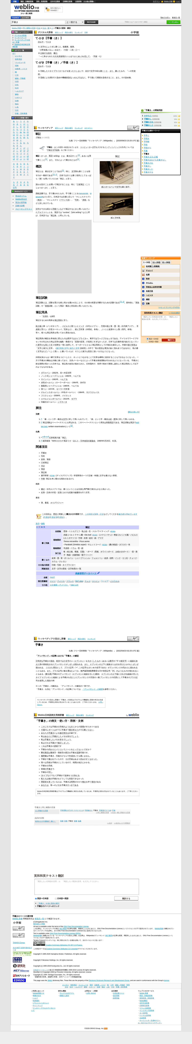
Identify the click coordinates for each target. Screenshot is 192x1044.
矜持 (147, 279)
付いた (136, 674)
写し (50, 772)
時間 (75, 762)
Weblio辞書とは (38, 993)
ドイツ (53, 581)
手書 (145, 151)
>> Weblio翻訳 (174, 313)
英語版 (52, 475)
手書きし (148, 119)
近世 (59, 492)
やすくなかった (90, 759)
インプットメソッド (112, 147)
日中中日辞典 (55, 1)
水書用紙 (76, 555)
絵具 (106, 558)
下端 (116, 674)
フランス (70, 581)
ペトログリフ (74, 531)
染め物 (128, 77)
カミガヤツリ (70, 538)
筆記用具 (58, 320)
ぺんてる (64, 379)
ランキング (79, 32)
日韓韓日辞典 (67, 1)
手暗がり (147, 148)
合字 (98, 667)
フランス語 (64, 200)
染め (58, 77)
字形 (92, 677)
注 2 (122, 302)
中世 (51, 329)
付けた (122, 664)
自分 (87, 71)
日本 (61, 175)
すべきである (72, 785)
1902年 (55, 373)
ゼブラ (74, 399)
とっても (76, 749)
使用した (43, 680)
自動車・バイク (21, 69)
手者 (113, 810)
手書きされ (148, 122)
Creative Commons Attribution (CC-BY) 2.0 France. (63, 945)
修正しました (63, 743)
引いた (92, 674)
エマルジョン (46, 399)
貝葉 (65, 535)
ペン (116, 329)
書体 (97, 674)
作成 (71, 756)
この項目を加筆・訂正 (94, 514)
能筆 (72, 47)
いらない (89, 730)
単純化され (48, 664)
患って (51, 782)
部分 (65, 733)
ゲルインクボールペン (50, 392)
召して (87, 56)
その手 (68, 759)
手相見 (101, 810)
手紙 (48, 762)
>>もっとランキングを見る (169, 307)
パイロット (66, 395)
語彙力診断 (20, 206)
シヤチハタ (62, 402)
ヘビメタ (149, 295)
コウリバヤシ (106, 535)
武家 (71, 492)
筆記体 (53, 215)
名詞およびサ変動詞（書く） (45, 821)
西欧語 (38, 193)
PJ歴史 (61, 517)
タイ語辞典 (144, 1013)
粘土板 (38, 326)
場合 (52, 661)
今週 (43, 730)
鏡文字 (123, 661)
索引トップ (59, 32)
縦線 (132, 661)
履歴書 (44, 756)
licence (166, 980)
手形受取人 (64, 810)
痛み (84, 782)
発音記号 (106, 671)
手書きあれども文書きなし (155, 160)
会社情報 (116, 995)
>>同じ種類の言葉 (102, 812)
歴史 (55, 514)
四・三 (74, 50)
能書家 (65, 47)
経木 (91, 538)
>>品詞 (109, 823)
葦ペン (74, 326)
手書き (38, 138)
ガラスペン (45, 373)
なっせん (74, 77)
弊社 (43, 753)
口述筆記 (80, 184)
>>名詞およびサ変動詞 (122, 823)
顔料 (111, 558)
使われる (78, 664)
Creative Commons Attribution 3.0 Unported (62, 949)
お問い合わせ (91, 993)
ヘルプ (178, 1)
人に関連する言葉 (41, 810)
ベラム (73, 548)
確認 (147, 299)
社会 (39, 28)
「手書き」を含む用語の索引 (48, 903)
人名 (17, 107)
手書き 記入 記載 (151, 157)
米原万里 (149, 291)
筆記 (87, 527)
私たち (44, 779)
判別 (71, 779)
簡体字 (60, 753)
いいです (84, 749)
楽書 (65, 821)
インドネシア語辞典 (147, 1010)
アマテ (100, 538)
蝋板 (76, 552)
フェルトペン (97, 558)
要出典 (48, 674)
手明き (146, 138)
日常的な (39, 661)
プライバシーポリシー (41, 1003)
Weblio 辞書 (168, 1)
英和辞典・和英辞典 (147, 998)
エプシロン (79, 661)
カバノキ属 (123, 535)
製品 (47, 753)
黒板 (97, 552)
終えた (75, 730)
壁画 (65, 531)
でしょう (74, 736)
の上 (101, 664)
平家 (95, 56)
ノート (104, 329)
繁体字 (53, 753)
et (93, 667)
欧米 (58, 661)
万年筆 (117, 218)
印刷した (44, 71)
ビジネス (18, 56)
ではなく (82, 77)
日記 (43, 466)
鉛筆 (111, 329)
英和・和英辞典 (41, 1)
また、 (112, 71)
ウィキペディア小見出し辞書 (52, 639)
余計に (81, 762)
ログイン (156, 1)
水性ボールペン (47, 382)
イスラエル (114, 581)
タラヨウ (123, 544)
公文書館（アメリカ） (59, 585)
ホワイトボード (107, 552)
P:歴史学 (53, 517)
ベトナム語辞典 (145, 1015)
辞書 (15, 1)
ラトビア (105, 581)
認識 (78, 753)
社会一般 (46, 28)
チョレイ (149, 270)
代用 (115, 677)
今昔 (66, 50)
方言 (17, 110)
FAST (52, 577)
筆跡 (48, 459)
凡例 (86, 32)
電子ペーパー (87, 555)
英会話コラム (21, 196)
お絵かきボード (122, 552)
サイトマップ (38, 1005)
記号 (84, 667)
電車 (17, 66)
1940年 (83, 348)
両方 (67, 753)
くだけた (49, 667)
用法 (55, 667)
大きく (90, 661)
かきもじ (148, 116)
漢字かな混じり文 (45, 345)
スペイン (95, 581)
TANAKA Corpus (19, 943)
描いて (94, 77)
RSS (105, 1028)
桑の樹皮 (113, 544)
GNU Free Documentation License (76, 926)
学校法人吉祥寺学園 (154, 287)
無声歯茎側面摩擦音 (89, 671)
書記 (55, 53)
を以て (57, 50)
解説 (77, 656)
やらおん (149, 283)
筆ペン (44, 389)
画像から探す (64, 995)
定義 (147, 303)
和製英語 (110, 422)
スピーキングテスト (23, 209)
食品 (17, 104)
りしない (77, 71)
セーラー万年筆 (62, 389)
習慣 (82, 727)
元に (72, 677)
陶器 (69, 555)
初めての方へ (165, 17)
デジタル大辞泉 (45, 32)
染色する (106, 77)
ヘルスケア (19, 91)
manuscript (83, 193)
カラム (54, 561)
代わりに (126, 667)
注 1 (55, 174)
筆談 (43, 469)
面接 (47, 306)
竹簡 (103, 326)
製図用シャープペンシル (51, 386)
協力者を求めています (128, 514)
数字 (112, 661)
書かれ (51, 759)
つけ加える (75, 775)
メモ (63, 736)
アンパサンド (43, 656)
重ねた (70, 671)
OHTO (83, 382)
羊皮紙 (66, 548)
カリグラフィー (56, 503)
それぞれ (123, 674)
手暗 (145, 145)
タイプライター (56, 71)
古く (73, 727)
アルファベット (44, 212)
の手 (60, 727)
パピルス (65, 326)
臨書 (79, 821)
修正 (61, 733)
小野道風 (43, 50)
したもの (97, 661)
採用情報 (116, 998)
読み (82, 759)
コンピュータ (85, 147)
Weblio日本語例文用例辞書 (51, 715)
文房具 (45, 316)
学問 (17, 82)
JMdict (50, 980)
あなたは (45, 785)
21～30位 (166, 262)
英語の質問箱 (21, 202)
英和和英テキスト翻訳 (49, 876)
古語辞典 (78, 1)
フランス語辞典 (145, 1008)
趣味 (17, 94)
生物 (17, 101)
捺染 (68, 77)
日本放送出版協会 (87, 441)
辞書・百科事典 (21, 113)
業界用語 (18, 59)
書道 (47, 503)
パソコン (59, 749)
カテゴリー (88, 128)
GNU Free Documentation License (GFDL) (65, 933)
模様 (99, 77)
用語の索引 (69, 32)
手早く (146, 135)
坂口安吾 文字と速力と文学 (67, 348)
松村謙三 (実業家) (153, 266)
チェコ (87, 581)
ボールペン (110, 187)
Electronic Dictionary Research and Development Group (109, 980)
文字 (42, 47)
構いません (85, 756)
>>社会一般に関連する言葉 (120, 812)
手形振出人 (89, 810)
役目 (50, 53)
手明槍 (146, 142)
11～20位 (156, 262)
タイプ (38, 677)
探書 (75, 821)
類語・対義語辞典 (27, 1)
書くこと (104, 71)
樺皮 (116, 535)
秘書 (76, 492)
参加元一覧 (176, 17)
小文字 (66, 661)
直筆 (43, 459)
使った (71, 71)
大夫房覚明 (59, 56)
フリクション (46, 395)
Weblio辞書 (159, 929)
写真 (59, 565)
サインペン (45, 379)
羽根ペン (56, 209)
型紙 (42, 77)
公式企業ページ (118, 993)
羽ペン (44, 329)
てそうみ (107, 810)
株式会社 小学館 (39, 924)
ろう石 (125, 558)
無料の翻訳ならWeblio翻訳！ (55, 9)
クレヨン (63, 561)
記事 (54, 656)
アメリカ (61, 581)
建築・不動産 (20, 78)
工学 (17, 75)
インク (81, 326)
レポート (50, 730)
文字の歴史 (62, 569)
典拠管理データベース (86, 573)
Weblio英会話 (21, 199)
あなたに (48, 736)
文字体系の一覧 (74, 569)
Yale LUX (74, 585)
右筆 (43, 492)
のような (120, 671)
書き (71, 730)
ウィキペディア (45, 128)
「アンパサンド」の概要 (92, 689)
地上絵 (84, 531)
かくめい (78, 56)
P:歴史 (46, 517)
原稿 (84, 200)
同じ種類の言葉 (29, 28)
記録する (44, 53)
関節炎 (44, 782)
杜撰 (147, 275)
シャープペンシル (56, 376)
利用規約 (36, 1000)
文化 (17, 85)
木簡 (85, 538)
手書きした (57, 736)
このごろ (45, 727)
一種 (98, 677)
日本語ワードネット (40, 970)
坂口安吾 (131, 345)
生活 (17, 88)
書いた (118, 71)
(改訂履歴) (63, 929)
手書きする (148, 172)
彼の (50, 779)
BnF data (79, 581)
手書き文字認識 (53, 150)
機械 (64, 77)
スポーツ (18, 98)
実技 (137, 303)
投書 (61, 821)
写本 (77, 200)
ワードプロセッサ (104, 338)
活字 (37, 209)
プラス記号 (69, 667)
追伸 (66, 775)
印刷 (43, 479)
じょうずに (50, 47)
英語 (51, 156)
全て (14, 53)
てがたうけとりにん (76, 810)
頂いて (75, 756)
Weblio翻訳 (143, 1000)
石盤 (82, 552)
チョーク (133, 558)
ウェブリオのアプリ (67, 993)
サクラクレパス (92, 392)
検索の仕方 (37, 995)
